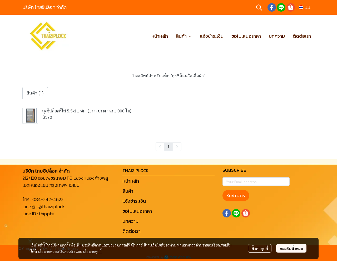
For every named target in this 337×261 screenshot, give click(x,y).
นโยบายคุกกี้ (92, 251)
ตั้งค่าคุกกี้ (259, 248)
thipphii (46, 213)
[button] (259, 7)
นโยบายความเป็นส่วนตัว (56, 251)
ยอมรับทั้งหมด (291, 248)
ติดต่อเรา (131, 231)
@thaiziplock (51, 206)
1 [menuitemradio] (168, 146)
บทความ (130, 221)
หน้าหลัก (130, 180)
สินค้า (127, 190)
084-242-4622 (47, 199)
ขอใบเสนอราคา (137, 211)
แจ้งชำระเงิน (134, 201)
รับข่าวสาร (236, 195)
